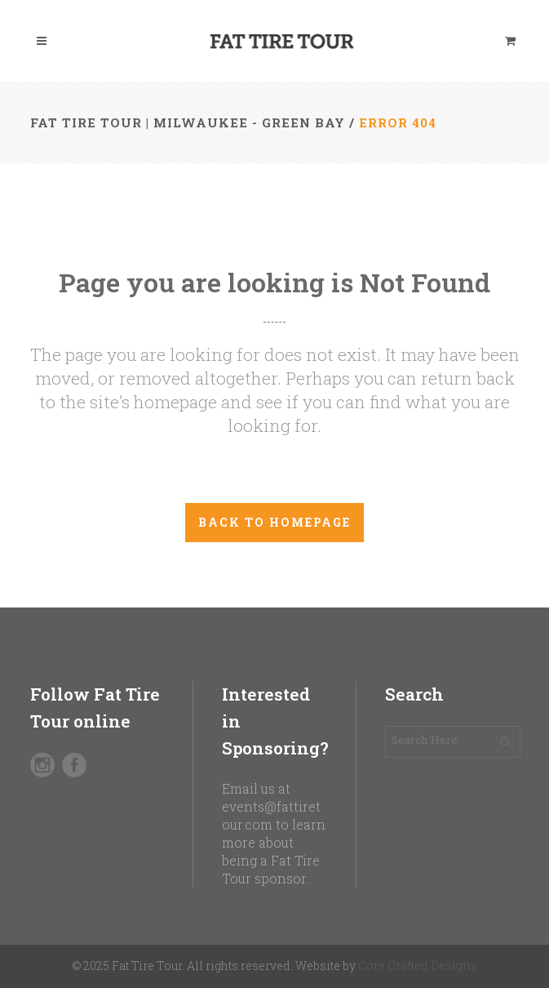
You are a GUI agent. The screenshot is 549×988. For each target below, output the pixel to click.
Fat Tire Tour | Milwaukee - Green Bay (187, 122)
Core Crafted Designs (417, 965)
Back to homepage (274, 522)
